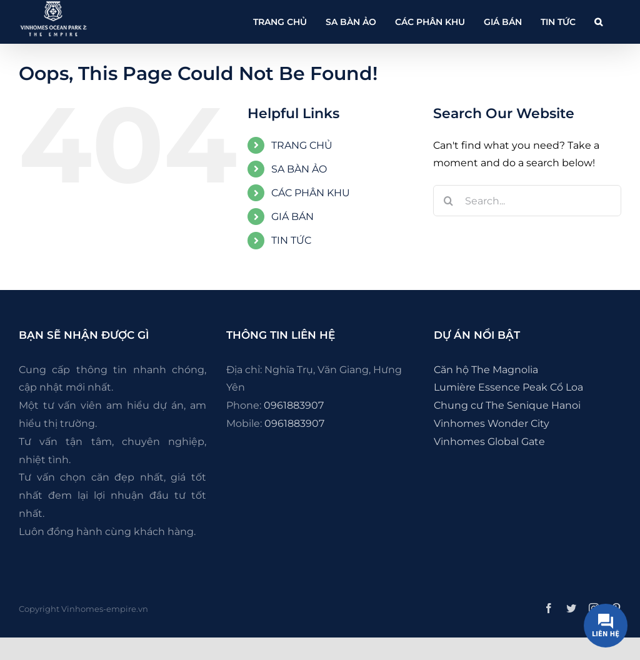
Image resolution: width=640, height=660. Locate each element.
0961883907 (294, 405)
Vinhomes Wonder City (491, 423)
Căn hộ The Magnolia (486, 370)
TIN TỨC (291, 240)
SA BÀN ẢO (299, 169)
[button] (598, 22)
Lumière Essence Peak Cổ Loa (508, 387)
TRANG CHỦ (301, 145)
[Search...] (527, 200)
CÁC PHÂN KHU (310, 193)
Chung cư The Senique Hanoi (507, 405)
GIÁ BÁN (292, 216)
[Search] (448, 200)
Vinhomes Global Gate (489, 442)
